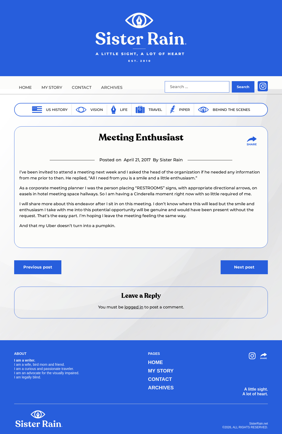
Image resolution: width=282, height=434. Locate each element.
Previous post (37, 267)
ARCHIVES (111, 87)
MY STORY (51, 87)
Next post (244, 267)
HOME (25, 87)
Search (243, 87)
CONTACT (81, 87)
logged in (133, 307)
